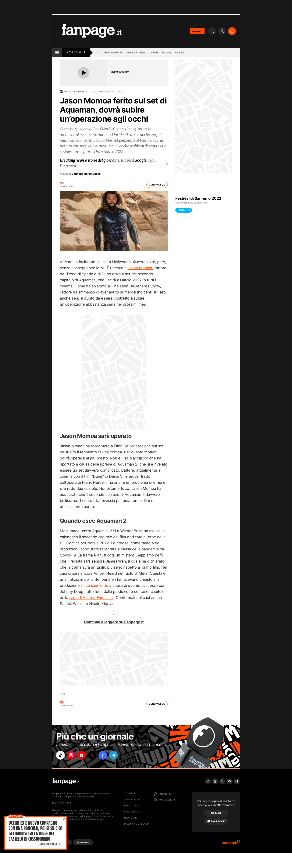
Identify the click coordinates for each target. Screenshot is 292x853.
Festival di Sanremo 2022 (77, 91)
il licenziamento (94, 585)
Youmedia (130, 793)
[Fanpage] (65, 781)
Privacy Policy (133, 805)
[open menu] (57, 52)
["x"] (92, 755)
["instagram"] (71, 755)
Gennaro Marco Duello (86, 174)
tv (98, 52)
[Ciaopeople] (231, 843)
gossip (179, 52)
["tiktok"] (60, 755)
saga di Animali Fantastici (91, 597)
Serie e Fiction (136, 52)
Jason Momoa (139, 268)
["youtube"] (81, 755)
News (62, 694)
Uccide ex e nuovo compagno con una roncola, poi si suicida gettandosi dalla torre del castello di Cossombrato (35, 831)
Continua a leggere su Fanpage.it (114, 622)
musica (167, 52)
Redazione (130, 817)
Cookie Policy (133, 811)
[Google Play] (83, 842)
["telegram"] (113, 755)
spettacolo (76, 52)
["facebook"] (102, 755)
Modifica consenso (136, 823)
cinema (154, 52)
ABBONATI (197, 31)
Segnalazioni (132, 799)
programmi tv (113, 52)
